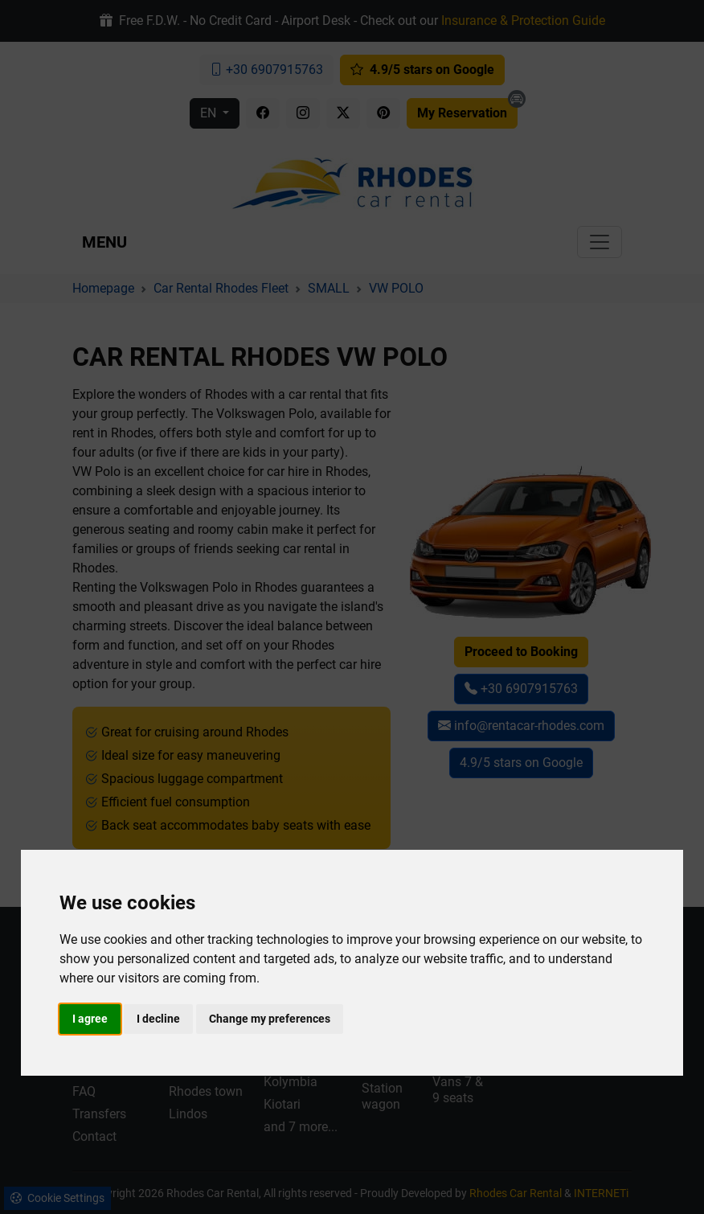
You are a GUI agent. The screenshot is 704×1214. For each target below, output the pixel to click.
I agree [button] (90, 1018)
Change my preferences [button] (269, 1018)
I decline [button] (158, 1018)
